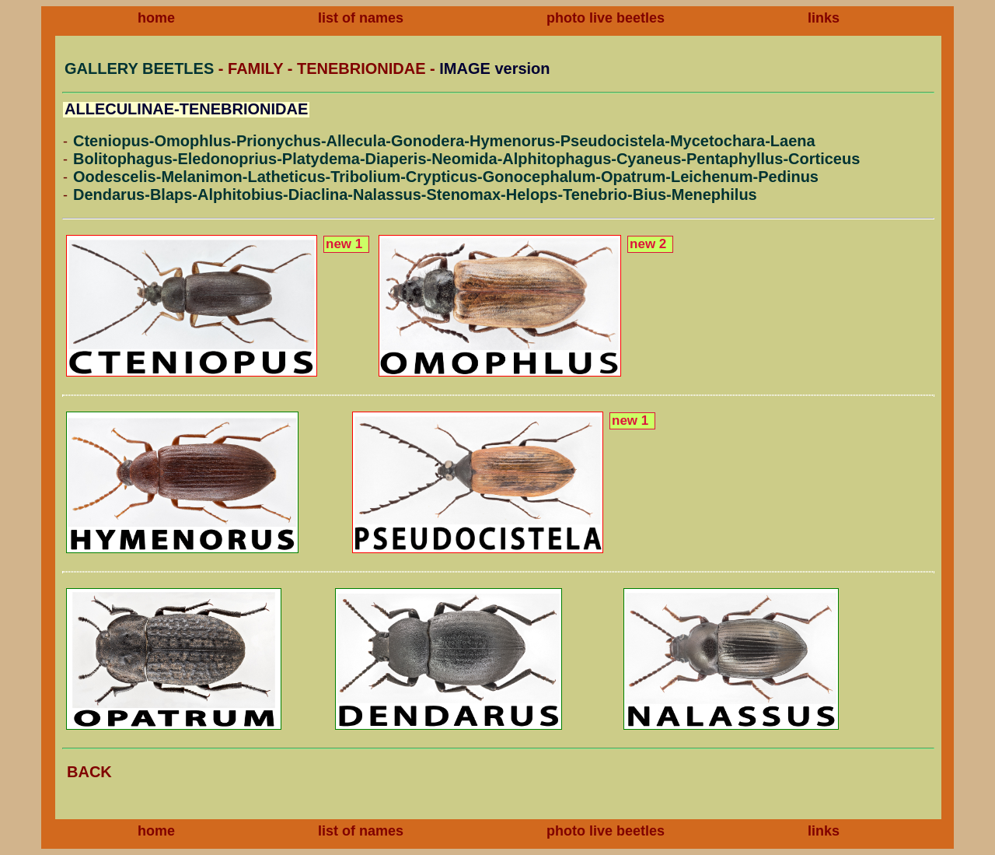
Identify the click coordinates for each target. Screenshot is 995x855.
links (824, 18)
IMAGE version (494, 68)
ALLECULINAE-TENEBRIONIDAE (186, 108)
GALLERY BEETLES (139, 68)
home (156, 18)
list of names (360, 18)
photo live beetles (605, 18)
